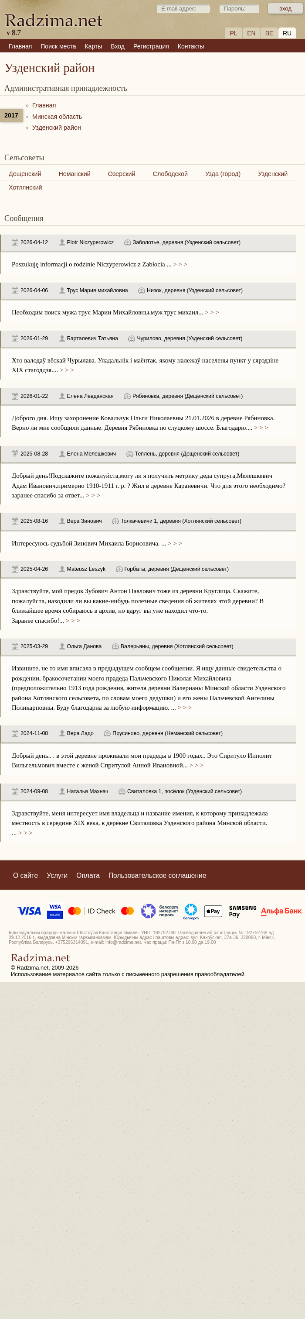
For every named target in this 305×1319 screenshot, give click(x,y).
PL (233, 33)
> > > (179, 264)
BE (269, 33)
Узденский (273, 173)
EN (251, 33)
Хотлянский (25, 187)
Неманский (74, 173)
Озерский (122, 173)
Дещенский (25, 173)
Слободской (170, 173)
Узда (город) (223, 173)
